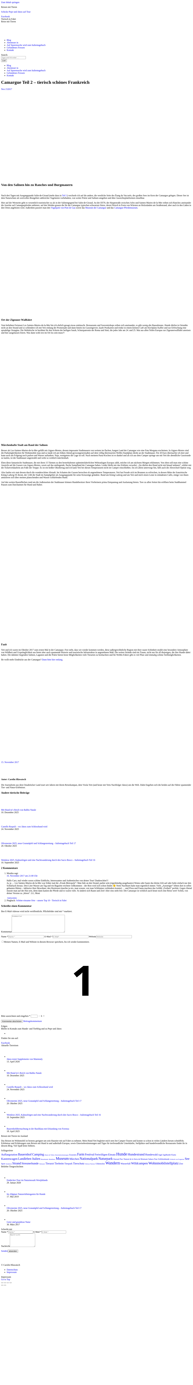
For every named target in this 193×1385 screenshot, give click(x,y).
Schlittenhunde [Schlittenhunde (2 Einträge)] (163, 1162)
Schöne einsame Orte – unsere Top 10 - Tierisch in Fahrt (41, 900)
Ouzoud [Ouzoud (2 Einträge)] (116, 1162)
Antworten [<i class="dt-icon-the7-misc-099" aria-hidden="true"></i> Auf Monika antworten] (12, 898)
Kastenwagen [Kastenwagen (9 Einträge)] (9, 1162)
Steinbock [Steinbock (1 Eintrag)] (9, 1167)
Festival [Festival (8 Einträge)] (89, 1157)
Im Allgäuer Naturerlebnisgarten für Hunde (26, 1197)
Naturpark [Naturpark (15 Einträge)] (105, 1162)
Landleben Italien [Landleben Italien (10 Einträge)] (29, 1162)
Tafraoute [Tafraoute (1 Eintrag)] (42, 1167)
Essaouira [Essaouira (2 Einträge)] (73, 1158)
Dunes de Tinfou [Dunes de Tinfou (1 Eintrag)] (50, 1158)
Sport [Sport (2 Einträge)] (3, 1167)
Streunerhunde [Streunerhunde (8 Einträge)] (30, 1166)
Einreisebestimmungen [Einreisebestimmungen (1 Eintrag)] (62, 1158)
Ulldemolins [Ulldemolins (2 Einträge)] (100, 1167)
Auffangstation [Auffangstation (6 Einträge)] (9, 1157)
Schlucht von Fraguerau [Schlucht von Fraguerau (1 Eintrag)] (177, 1162)
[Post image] (8, 807)
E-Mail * (48, 940)
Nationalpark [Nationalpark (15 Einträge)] (89, 1162)
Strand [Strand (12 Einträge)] (16, 1166)
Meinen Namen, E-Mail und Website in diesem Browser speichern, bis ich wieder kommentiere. (47, 945)
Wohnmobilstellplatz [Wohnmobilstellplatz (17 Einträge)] (163, 1167)
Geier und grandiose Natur (18, 1225)
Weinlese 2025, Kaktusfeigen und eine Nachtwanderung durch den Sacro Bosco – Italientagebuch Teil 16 (48, 860)
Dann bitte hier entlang (52, 659)
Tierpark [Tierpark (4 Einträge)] (68, 1167)
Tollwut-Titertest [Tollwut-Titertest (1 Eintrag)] (90, 1167)
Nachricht (5, 1252)
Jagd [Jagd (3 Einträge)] (160, 1158)
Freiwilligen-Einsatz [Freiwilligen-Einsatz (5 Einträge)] (105, 1158)
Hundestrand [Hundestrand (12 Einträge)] (136, 1157)
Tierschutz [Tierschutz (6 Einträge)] (79, 1166)
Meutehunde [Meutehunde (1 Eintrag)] (44, 1162)
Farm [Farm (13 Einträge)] (80, 1157)
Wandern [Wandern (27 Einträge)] (112, 1166)
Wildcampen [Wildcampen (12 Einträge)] (139, 1166)
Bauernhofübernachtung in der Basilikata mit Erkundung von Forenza (38, 1132)
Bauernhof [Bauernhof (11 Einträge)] (25, 1157)
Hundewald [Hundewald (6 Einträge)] (151, 1157)
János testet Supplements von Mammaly (25, 1062)
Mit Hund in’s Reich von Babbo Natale (18, 810)
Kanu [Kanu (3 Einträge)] (173, 1158)
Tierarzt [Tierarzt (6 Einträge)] (49, 1166)
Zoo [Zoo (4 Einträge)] (181, 1167)
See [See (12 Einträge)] (187, 1162)
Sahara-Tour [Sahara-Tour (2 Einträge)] (153, 1162)
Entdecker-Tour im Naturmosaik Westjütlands (27, 1183)
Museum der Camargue (95, 208)
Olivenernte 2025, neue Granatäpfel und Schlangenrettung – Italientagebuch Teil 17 (38, 843)
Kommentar (6, 935)
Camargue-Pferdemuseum (125, 208)
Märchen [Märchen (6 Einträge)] (74, 1162)
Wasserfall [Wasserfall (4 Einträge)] (125, 1167)
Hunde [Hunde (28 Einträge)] (121, 1157)
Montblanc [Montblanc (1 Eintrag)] (52, 1162)
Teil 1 (64, 195)
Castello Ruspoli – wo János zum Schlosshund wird (24, 826)
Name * (4, 940)
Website (92, 940)
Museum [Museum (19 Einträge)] (62, 1162)
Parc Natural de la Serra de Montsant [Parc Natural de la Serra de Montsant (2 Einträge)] (134, 1162)
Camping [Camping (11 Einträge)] (38, 1157)
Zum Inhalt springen (10, 2)
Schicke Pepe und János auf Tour (16, 12)
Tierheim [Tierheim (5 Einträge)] (59, 1166)
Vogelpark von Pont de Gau (63, 208)
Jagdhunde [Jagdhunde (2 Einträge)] (167, 1158)
